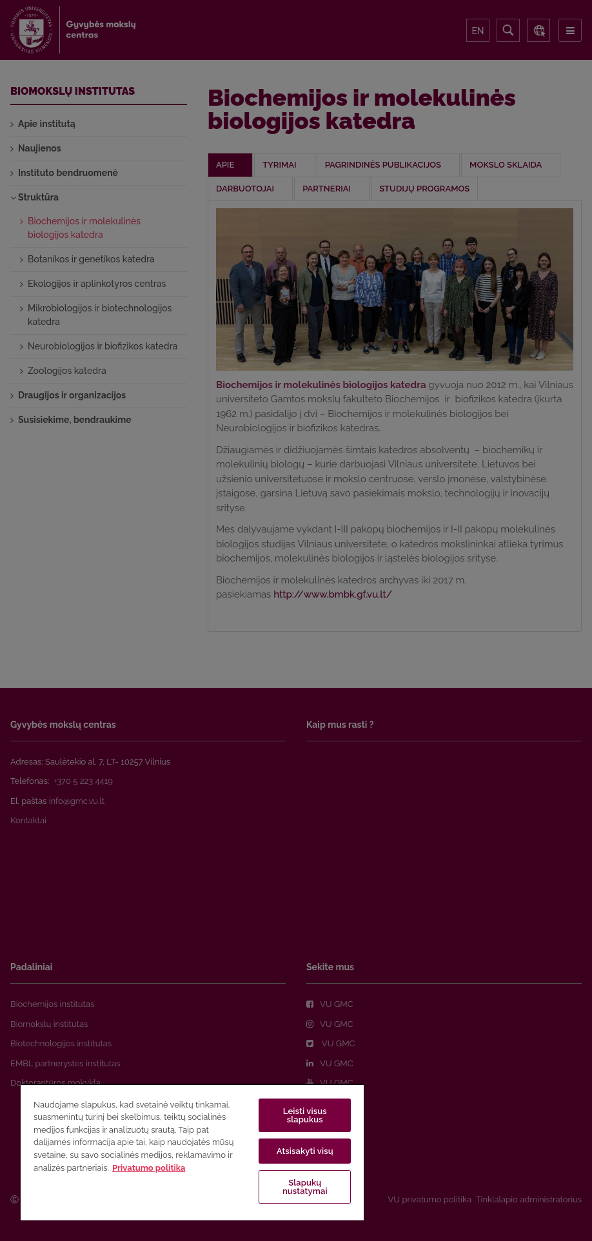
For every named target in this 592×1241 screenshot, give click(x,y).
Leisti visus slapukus (305, 1115)
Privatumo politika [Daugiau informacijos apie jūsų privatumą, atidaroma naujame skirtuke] (148, 1168)
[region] (192, 1152)
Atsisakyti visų (305, 1151)
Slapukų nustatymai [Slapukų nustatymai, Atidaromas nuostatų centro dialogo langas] (305, 1187)
